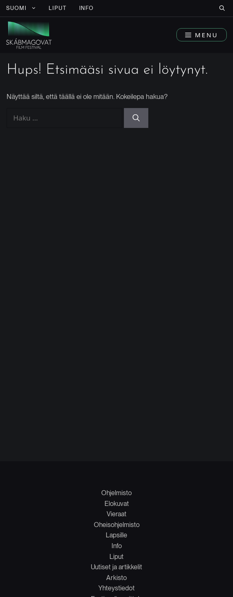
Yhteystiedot (116, 588)
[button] (222, 8)
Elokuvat (117, 504)
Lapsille (116, 535)
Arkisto (116, 578)
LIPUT (58, 8)
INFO (86, 8)
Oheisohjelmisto (117, 525)
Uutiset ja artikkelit (116, 567)
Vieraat (116, 514)
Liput (116, 557)
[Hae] (136, 118)
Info (117, 546)
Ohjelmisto (116, 493)
